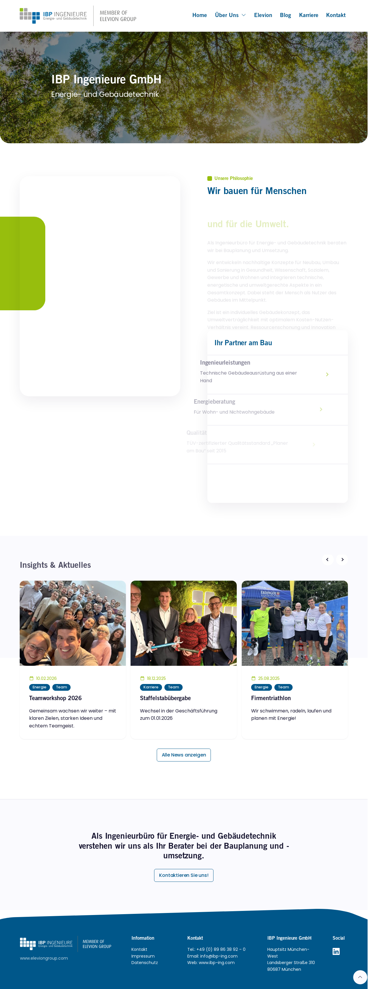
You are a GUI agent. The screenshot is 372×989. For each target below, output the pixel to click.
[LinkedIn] (336, 951)
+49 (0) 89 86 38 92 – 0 (221, 949)
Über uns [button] (230, 16)
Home (199, 15)
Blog (285, 15)
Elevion (263, 15)
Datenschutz (144, 963)
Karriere (308, 15)
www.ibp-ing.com (217, 963)
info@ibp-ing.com (219, 956)
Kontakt (336, 15)
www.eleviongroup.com (44, 958)
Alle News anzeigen (184, 755)
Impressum (143, 956)
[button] (328, 559)
